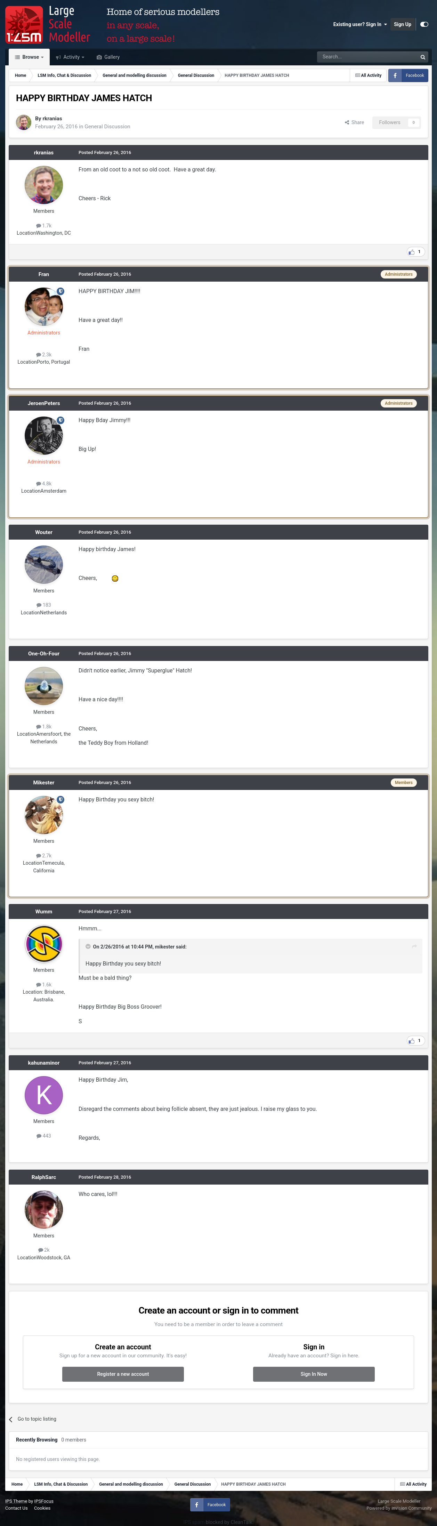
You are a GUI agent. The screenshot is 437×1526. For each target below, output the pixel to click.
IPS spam (194, 1522)
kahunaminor (44, 1063)
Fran (44, 274)
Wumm (43, 912)
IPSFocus (44, 1501)
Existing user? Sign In (360, 24)
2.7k (44, 855)
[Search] (349, 57)
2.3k (44, 354)
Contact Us (16, 1508)
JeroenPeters (43, 403)
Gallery (111, 57)
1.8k (44, 726)
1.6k (44, 984)
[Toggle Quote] (89, 946)
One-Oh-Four (43, 654)
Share (354, 122)
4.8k (44, 483)
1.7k (44, 225)
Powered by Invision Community (399, 1508)
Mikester (44, 783)
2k (44, 1250)
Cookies (42, 1508)
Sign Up (402, 24)
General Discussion (107, 126)
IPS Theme (16, 1501)
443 (44, 1136)
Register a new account (123, 1374)
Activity (71, 57)
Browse (30, 57)
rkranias (52, 118)
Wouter (43, 532)
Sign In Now (314, 1374)
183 (44, 605)
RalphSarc (44, 1177)
